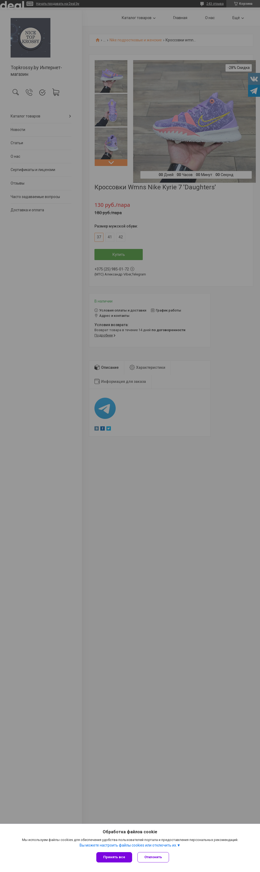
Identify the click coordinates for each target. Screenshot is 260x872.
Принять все (114, 857)
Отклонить (153, 857)
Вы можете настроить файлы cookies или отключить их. (128, 845)
